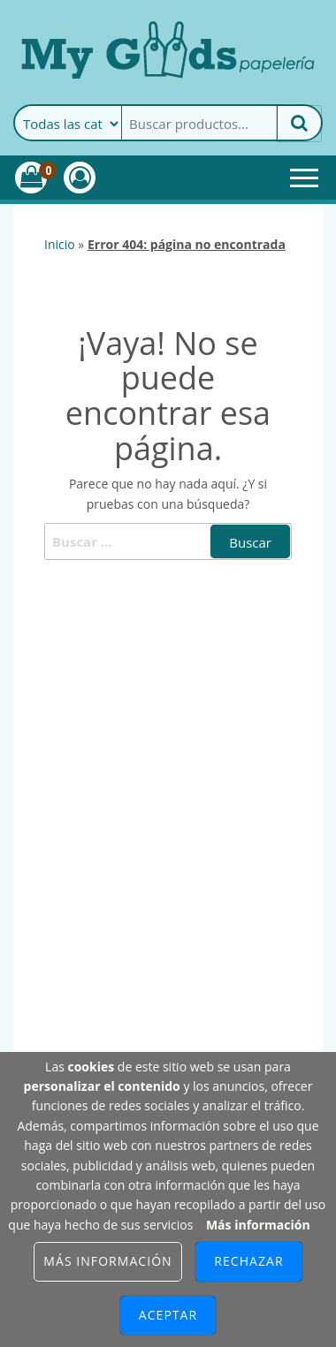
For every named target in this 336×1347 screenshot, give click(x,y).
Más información (258, 1224)
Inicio (59, 244)
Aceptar (168, 1314)
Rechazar (248, 1260)
